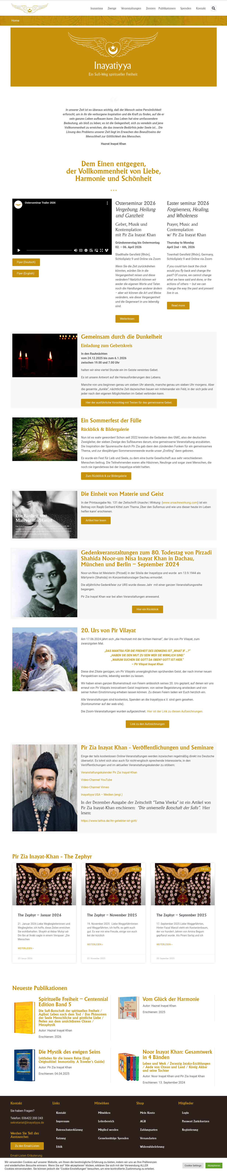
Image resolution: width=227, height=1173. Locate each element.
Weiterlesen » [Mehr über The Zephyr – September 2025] (164, 944)
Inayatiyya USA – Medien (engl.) (102, 794)
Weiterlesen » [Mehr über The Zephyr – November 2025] (95, 944)
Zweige (113, 8)
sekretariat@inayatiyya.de (27, 1122)
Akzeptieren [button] (214, 1165)
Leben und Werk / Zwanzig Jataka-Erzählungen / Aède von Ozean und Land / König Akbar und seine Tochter (176, 1066)
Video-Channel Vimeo (95, 787)
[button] (214, 8)
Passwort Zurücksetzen (195, 1121)
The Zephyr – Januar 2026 (39, 915)
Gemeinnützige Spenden (113, 1138)
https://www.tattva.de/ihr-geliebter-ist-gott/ (109, 821)
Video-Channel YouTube (96, 780)
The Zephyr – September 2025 (181, 915)
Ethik (59, 1146)
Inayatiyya (98, 8)
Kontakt (201, 8)
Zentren (151, 8)
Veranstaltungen (132, 8)
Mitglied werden (108, 1129)
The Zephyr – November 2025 (112, 915)
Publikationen (168, 8)
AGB (143, 1121)
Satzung (61, 1138)
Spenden (186, 8)
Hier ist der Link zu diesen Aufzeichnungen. (175, 711)
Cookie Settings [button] (193, 1165)
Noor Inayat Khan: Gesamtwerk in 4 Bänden (177, 1054)
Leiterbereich (106, 1121)
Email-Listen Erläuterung (26, 1155)
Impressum (62, 1121)
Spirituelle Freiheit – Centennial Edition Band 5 (73, 1002)
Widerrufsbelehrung (152, 1146)
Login (185, 1113)
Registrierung (190, 1129)
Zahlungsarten (149, 1129)
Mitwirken (104, 1113)
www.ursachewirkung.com (180, 502)
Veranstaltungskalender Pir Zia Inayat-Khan (109, 772)
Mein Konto (147, 1113)
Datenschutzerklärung (69, 1129)
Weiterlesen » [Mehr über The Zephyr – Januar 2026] (26, 948)
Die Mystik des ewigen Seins (69, 1052)
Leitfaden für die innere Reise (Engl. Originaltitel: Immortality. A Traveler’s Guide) (71, 1060)
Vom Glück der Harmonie (171, 999)
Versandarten (148, 1138)
